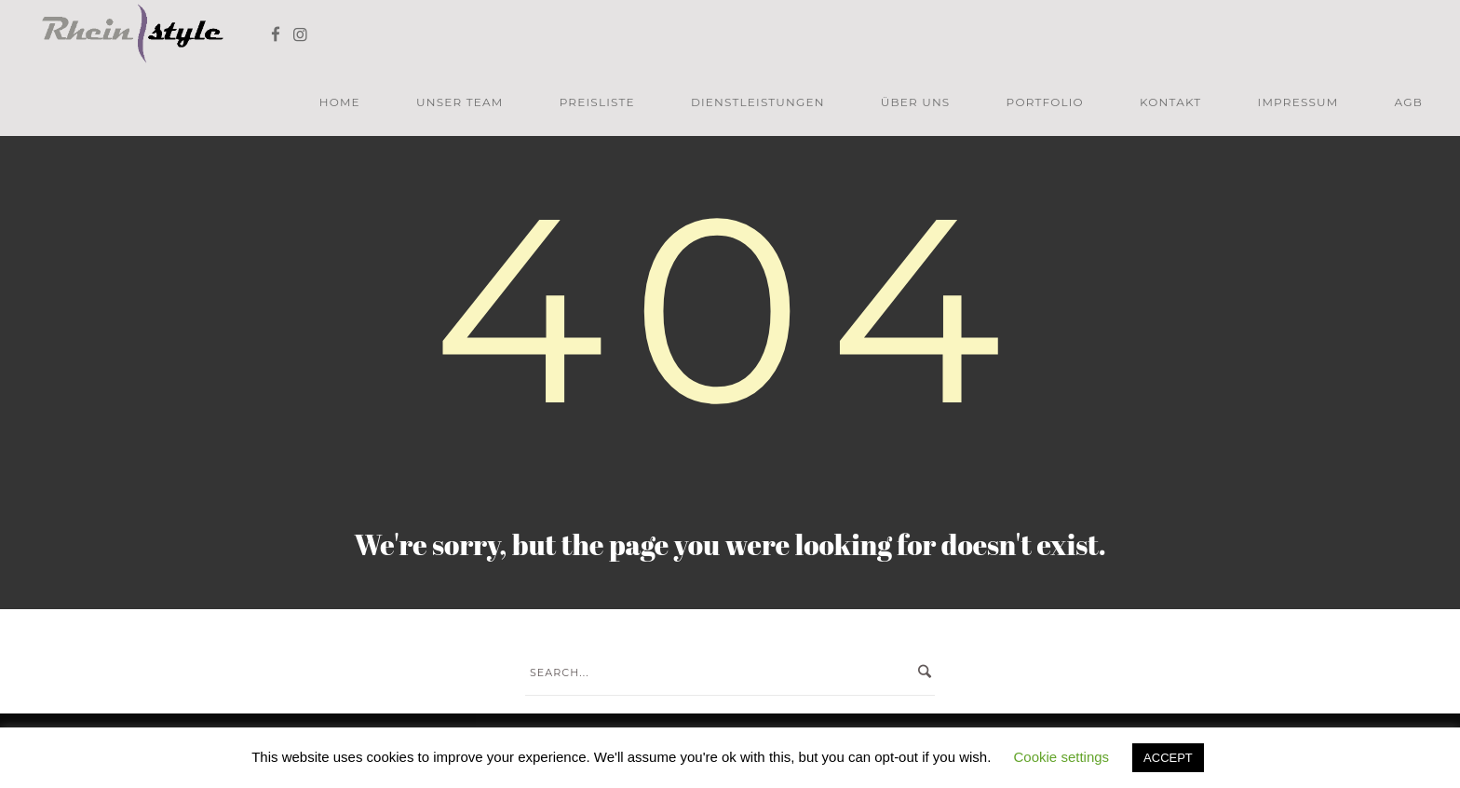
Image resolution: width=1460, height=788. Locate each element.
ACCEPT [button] (1168, 758)
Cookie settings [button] (1062, 757)
